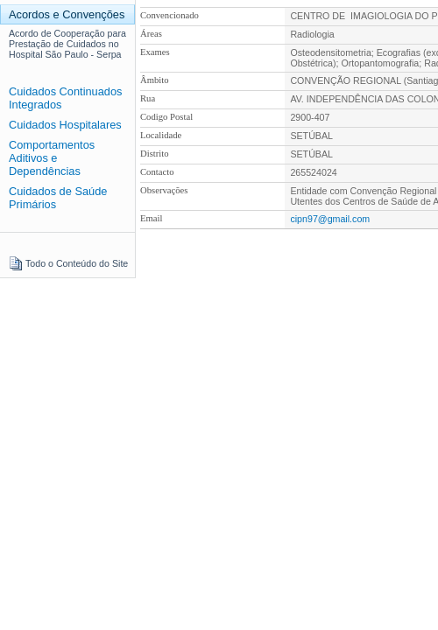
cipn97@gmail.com (330, 219)
